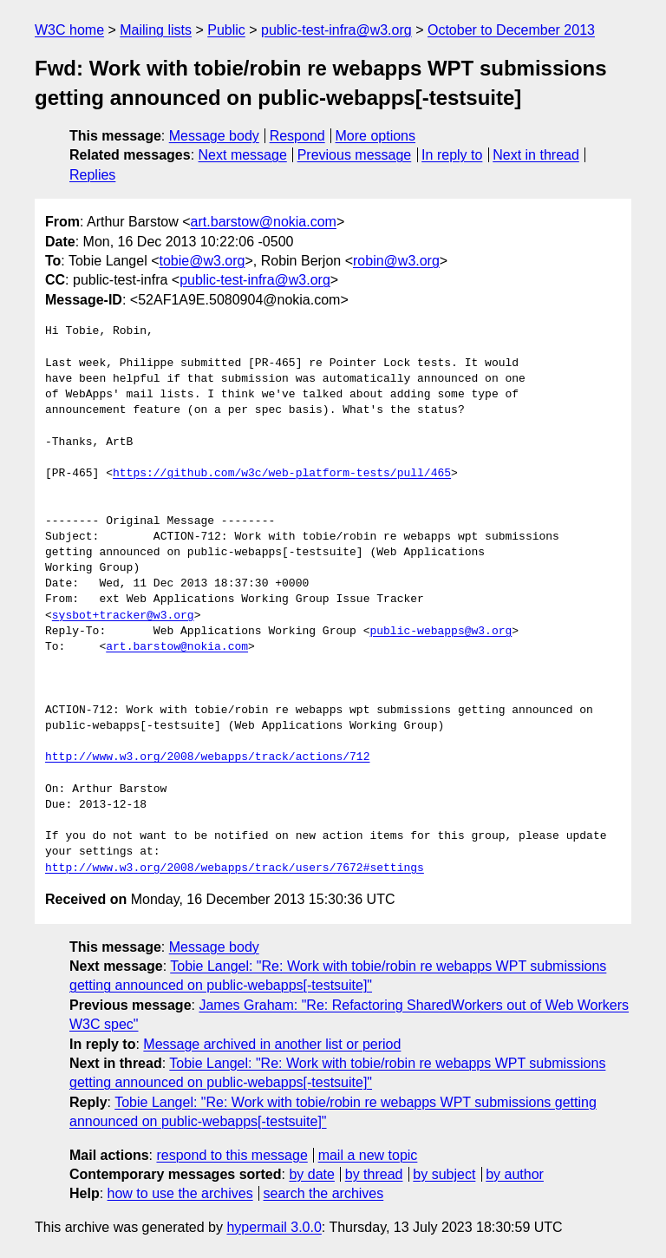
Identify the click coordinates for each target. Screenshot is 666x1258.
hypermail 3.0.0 (273, 1227)
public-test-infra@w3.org (336, 30)
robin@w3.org (396, 260)
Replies (92, 174)
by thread (374, 1174)
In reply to (451, 154)
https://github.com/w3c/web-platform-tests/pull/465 (282, 474)
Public (226, 30)
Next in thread (536, 154)
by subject (444, 1174)
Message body (214, 135)
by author (515, 1174)
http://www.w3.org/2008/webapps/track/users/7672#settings (234, 868)
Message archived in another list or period (272, 1044)
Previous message (354, 154)
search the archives (324, 1193)
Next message (243, 154)
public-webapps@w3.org (440, 631)
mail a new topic (368, 1155)
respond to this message (231, 1155)
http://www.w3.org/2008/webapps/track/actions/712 (207, 757)
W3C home (69, 30)
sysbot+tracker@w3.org (123, 616)
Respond (297, 135)
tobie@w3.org (202, 260)
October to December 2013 (511, 30)
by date (311, 1174)
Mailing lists (156, 30)
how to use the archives (180, 1193)
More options (376, 135)
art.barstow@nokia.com (263, 221)
